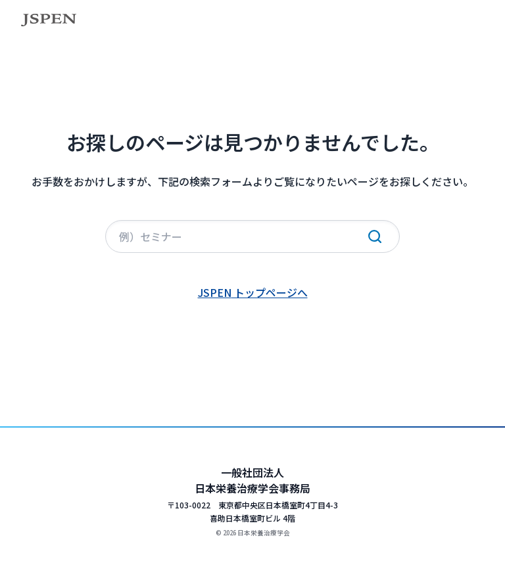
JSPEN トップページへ (253, 292)
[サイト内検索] (252, 236)
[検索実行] (375, 236)
